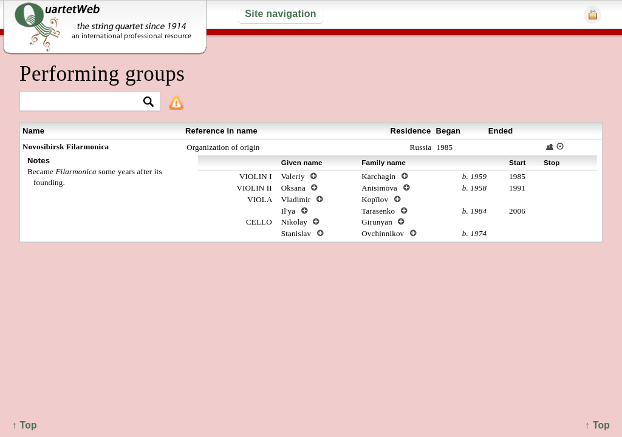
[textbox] (84, 102)
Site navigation (280, 13)
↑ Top (597, 425)
